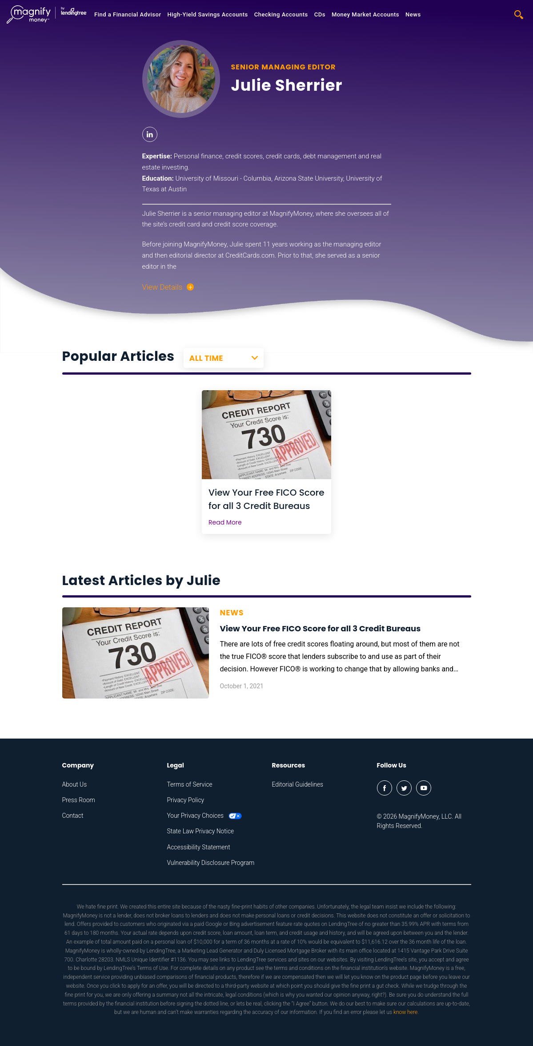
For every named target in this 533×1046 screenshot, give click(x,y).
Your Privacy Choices (205, 815)
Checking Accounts (281, 14)
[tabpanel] (266, 462)
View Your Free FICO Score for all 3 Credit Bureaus (266, 499)
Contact (73, 815)
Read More (225, 522)
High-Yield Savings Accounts (207, 14)
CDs (319, 14)
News (413, 14)
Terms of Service (190, 784)
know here (405, 1012)
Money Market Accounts (365, 14)
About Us (74, 784)
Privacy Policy (185, 800)
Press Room (79, 800)
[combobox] (224, 358)
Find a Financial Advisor (127, 14)
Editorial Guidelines (298, 784)
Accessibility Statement (199, 847)
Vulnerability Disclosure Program (211, 862)
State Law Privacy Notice (201, 831)
